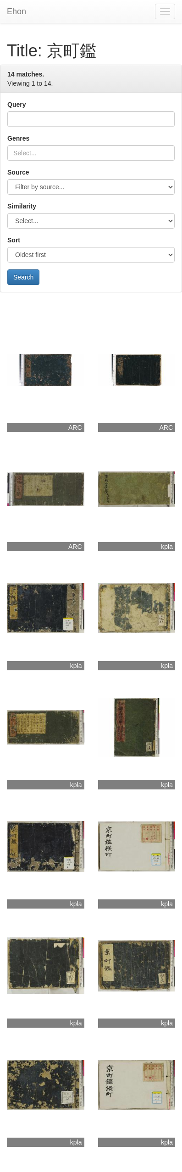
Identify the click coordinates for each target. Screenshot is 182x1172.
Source (18, 172)
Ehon (16, 11)
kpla (167, 546)
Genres (18, 138)
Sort (13, 240)
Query (16, 104)
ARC (75, 427)
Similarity (21, 206)
